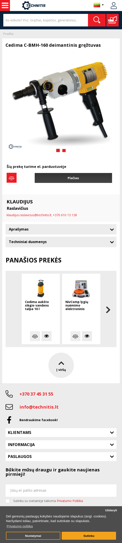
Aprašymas (19, 229)
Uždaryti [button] (111, 510)
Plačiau (73, 178)
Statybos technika (5, 5)
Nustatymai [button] (33, 535)
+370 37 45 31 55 (36, 394)
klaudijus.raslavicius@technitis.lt (29, 215)
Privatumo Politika (70, 501)
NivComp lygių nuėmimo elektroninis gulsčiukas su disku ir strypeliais (81, 305)
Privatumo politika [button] (20, 526)
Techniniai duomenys (28, 241)
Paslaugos (20, 456)
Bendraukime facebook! (38, 420)
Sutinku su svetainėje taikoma (48, 501)
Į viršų (61, 365)
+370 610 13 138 (65, 215)
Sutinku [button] (88, 535)
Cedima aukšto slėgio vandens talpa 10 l (37, 305)
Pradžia (8, 34)
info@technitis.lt (39, 407)
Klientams (19, 432)
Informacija (21, 444)
